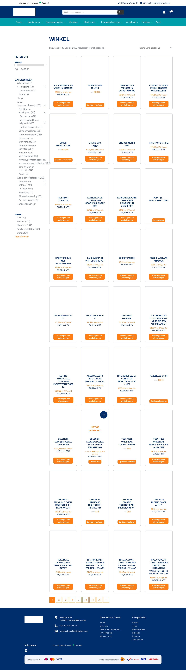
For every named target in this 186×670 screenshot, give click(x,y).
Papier (135, 622)
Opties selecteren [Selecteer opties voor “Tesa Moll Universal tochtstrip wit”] (127, 461)
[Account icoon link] (164, 12)
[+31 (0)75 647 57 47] (56, 625)
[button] (19, 22)
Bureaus (136, 633)
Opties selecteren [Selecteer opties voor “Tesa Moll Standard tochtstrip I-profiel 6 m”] (95, 522)
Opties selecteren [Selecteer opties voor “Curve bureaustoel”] (63, 160)
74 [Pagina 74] (92, 599)
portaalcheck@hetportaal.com (74, 631)
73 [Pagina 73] (85, 599)
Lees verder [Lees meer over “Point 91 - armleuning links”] (158, 220)
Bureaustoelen (138, 629)
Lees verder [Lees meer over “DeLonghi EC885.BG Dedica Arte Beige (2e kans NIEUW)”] (95, 461)
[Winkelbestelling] (155, 47)
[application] (23, 22)
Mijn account (106, 636)
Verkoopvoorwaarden (110, 629)
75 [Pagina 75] (99, 599)
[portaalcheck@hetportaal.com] (56, 631)
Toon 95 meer (22, 236)
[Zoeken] (121, 12)
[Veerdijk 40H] (56, 617)
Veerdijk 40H (66, 617)
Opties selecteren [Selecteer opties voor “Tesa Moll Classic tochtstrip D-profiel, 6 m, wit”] (127, 522)
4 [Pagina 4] (72, 599)
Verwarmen (137, 639)
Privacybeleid (106, 633)
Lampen (136, 636)
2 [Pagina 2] (59, 599)
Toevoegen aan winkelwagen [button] (63, 103)
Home (102, 622)
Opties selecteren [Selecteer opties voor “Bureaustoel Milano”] (95, 105)
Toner (135, 626)
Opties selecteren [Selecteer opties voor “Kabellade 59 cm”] (159, 401)
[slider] (15, 65)
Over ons (104, 626)
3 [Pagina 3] (65, 599)
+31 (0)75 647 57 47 (69, 625)
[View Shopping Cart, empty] (170, 12)
